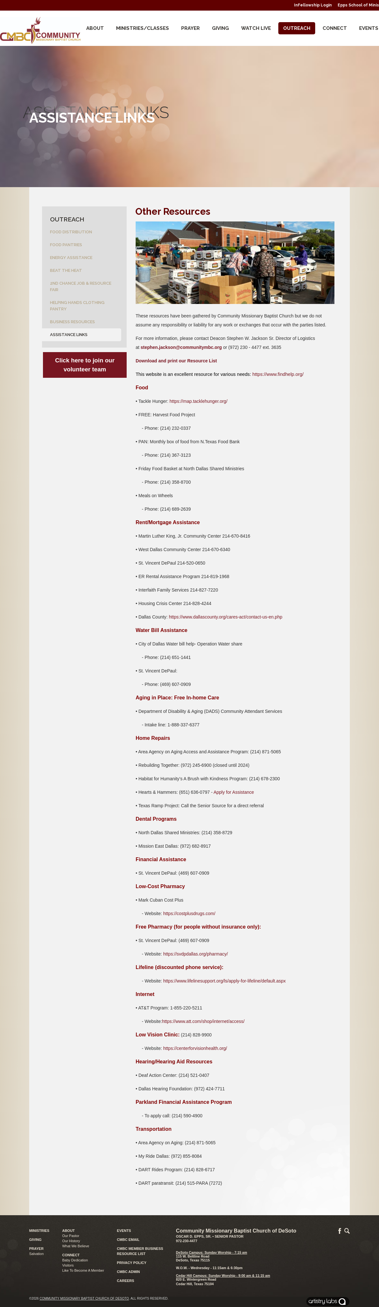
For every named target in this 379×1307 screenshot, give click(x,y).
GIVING (35, 1240)
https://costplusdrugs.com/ (189, 913)
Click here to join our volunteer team (85, 365)
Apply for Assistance (234, 792)
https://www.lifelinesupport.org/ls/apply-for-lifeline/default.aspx (224, 980)
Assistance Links (69, 334)
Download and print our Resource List (176, 360)
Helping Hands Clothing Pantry (77, 305)
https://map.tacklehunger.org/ (199, 401)
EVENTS (124, 1231)
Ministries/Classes (142, 28)
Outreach (296, 28)
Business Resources (72, 321)
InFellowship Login (313, 5)
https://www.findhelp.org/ (278, 374)
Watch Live (256, 28)
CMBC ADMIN (128, 1272)
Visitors (68, 1265)
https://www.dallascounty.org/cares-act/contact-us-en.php (225, 616)
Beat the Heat (66, 270)
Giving (220, 28)
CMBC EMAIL (128, 1240)
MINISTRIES (39, 1231)
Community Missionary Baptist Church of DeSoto (84, 1298)
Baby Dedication (75, 1260)
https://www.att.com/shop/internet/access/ (203, 1021)
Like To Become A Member (83, 1270)
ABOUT (68, 1231)
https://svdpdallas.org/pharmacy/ (195, 953)
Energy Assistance (71, 257)
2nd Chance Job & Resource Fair (80, 286)
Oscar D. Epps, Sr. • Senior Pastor (210, 1236)
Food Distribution (71, 231)
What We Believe (75, 1246)
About (95, 28)
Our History (71, 1241)
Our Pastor (70, 1236)
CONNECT (335, 28)
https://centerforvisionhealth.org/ (195, 1048)
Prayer (190, 28)
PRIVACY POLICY (132, 1263)
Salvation (36, 1254)
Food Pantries (66, 244)
